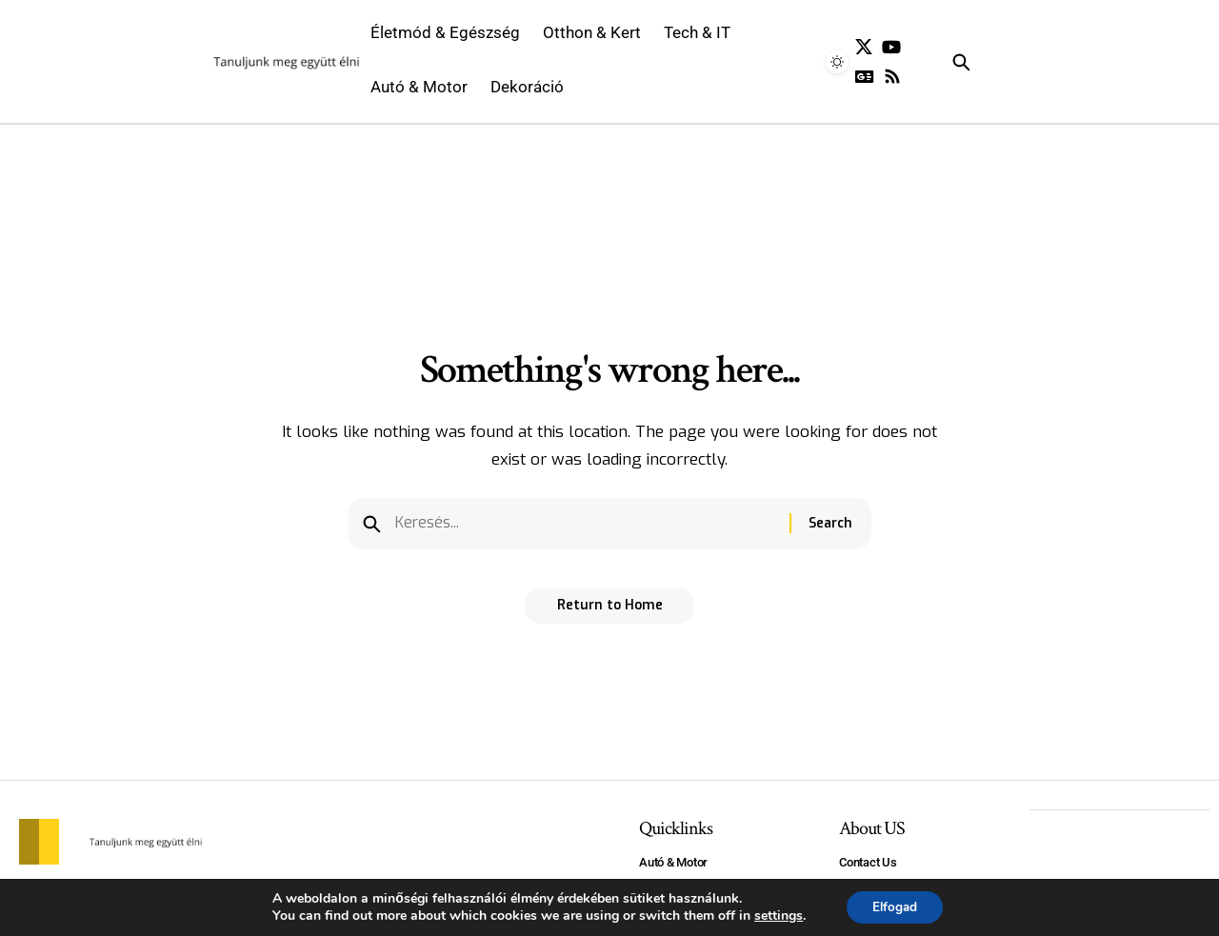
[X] (863, 47)
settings (774, 915)
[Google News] (864, 76)
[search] (985, 61)
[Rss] (892, 76)
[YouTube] (891, 47)
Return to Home (610, 612)
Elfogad (894, 906)
